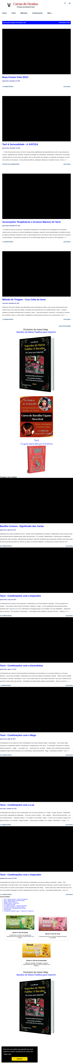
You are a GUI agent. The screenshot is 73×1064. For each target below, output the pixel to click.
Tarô (36, 440)
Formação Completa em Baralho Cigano (14, 907)
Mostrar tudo (64, 22)
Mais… (50, 13)
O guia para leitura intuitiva (36, 444)
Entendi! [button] (19, 1059)
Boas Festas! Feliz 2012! (15, 77)
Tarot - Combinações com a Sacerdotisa (21, 665)
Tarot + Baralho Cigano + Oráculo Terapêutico (16, 899)
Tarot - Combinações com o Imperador (20, 874)
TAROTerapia (7, 909)
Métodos (24, 13)
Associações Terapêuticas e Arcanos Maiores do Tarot (31, 222)
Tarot (14, 13)
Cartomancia (37, 13)
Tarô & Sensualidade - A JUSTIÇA (20, 144)
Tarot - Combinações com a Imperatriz (20, 596)
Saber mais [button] (7, 1054)
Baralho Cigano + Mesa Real (11, 903)
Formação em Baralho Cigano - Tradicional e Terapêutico (19, 911)
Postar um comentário (10, 164)
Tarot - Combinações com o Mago (18, 735)
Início (4, 13)
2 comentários (7, 242)
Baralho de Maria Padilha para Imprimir (36, 332)
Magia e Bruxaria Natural (10, 902)
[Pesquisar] (65, 3)
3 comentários (7, 86)
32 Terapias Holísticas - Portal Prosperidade (15, 905)
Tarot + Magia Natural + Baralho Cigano (14, 900)
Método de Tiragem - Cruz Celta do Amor (24, 299)
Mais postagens (65, 326)
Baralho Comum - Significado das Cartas (22, 526)
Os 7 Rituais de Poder (9, 904)
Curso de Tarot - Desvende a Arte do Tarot (15, 908)
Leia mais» (67, 86)
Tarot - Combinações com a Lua (17, 805)
